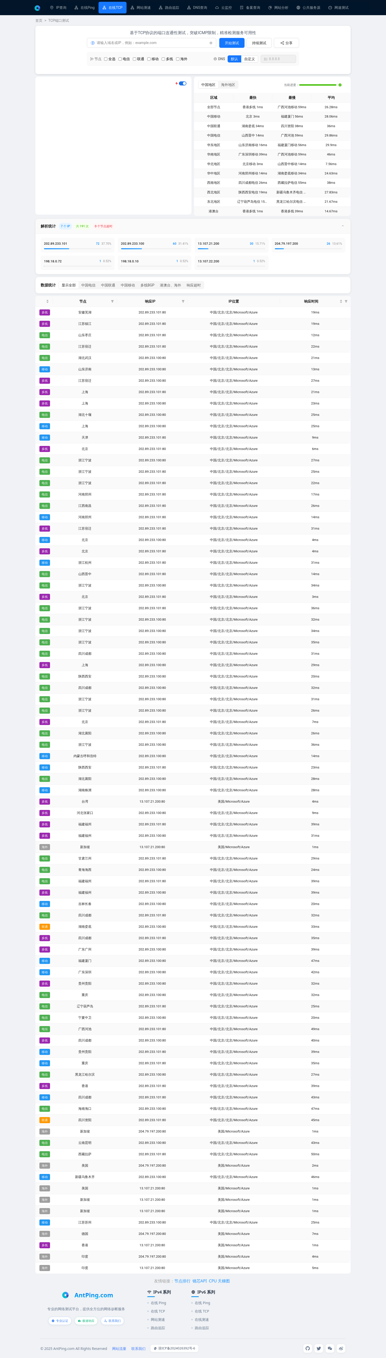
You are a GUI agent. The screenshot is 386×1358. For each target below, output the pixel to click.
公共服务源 (311, 8)
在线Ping (88, 8)
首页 (38, 20)
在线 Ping (156, 1302)
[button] (112, 301)
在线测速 (200, 1319)
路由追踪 (172, 8)
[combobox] (278, 59)
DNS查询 (200, 8)
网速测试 (341, 8)
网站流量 (119, 1348)
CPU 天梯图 (219, 1281)
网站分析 (281, 8)
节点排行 (182, 1281)
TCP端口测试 (58, 20)
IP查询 (61, 8)
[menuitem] (58, 7)
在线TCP (115, 8)
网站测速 (144, 8)
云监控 (226, 8)
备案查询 (253, 8)
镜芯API (199, 1281)
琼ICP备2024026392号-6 (174, 1348)
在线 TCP (156, 1311)
